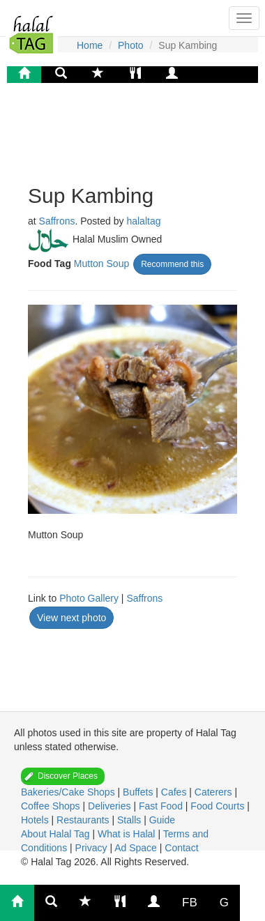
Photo (131, 45)
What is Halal (128, 833)
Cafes (175, 792)
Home (90, 45)
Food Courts (218, 806)
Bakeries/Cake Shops (69, 792)
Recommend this (172, 264)
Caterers (215, 792)
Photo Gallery (89, 598)
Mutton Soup (101, 263)
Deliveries (110, 806)
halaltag (143, 221)
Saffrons (57, 221)
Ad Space (135, 847)
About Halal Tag (56, 833)
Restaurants (84, 819)
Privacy (92, 847)
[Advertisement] (139, 132)
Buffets (139, 792)
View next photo (71, 617)
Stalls (130, 819)
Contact (181, 847)
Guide (162, 819)
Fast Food (162, 806)
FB (189, 902)
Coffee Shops (51, 806)
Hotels (36, 819)
